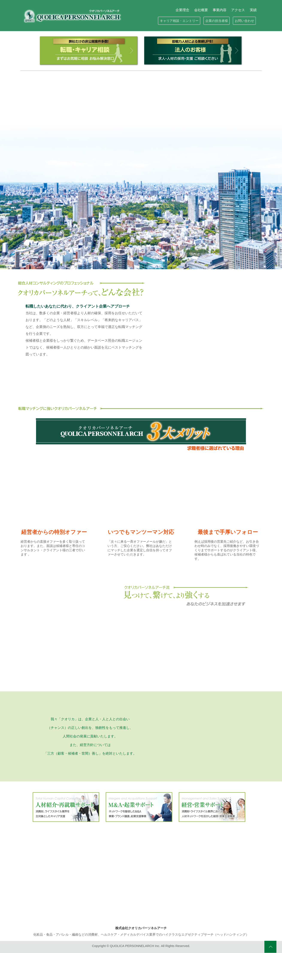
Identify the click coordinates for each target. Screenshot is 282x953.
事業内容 (219, 10)
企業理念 (182, 10)
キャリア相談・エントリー (179, 21)
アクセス (238, 10)
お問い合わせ (244, 21)
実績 (253, 10)
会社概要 (201, 10)
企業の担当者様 (216, 21)
